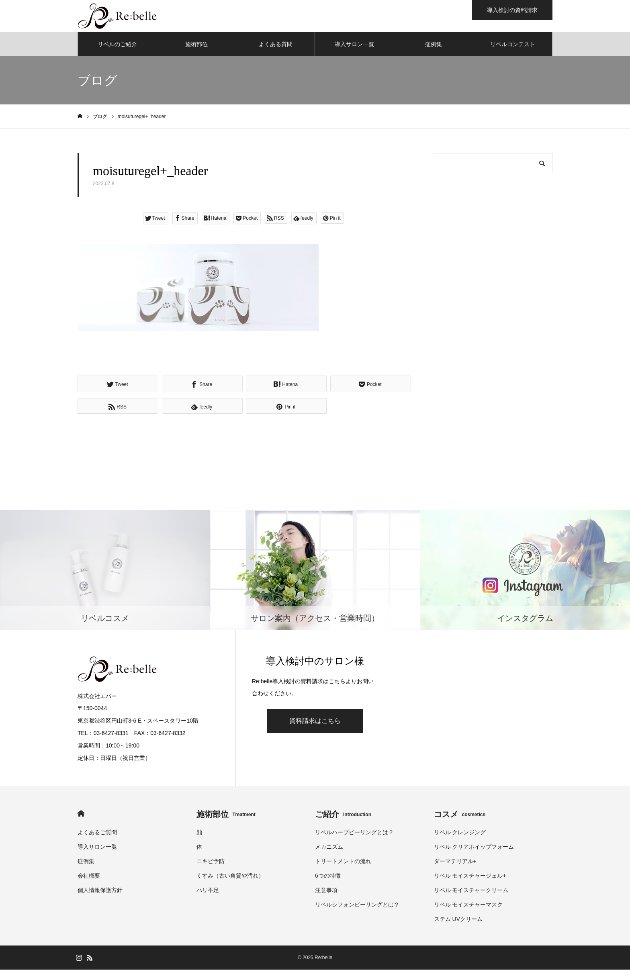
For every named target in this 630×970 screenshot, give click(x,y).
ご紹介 (343, 814)
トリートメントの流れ (343, 861)
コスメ (460, 814)
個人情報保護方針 (100, 890)
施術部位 (196, 44)
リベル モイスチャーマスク (468, 905)
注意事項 (326, 890)
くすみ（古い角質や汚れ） (230, 876)
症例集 (433, 44)
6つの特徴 (328, 876)
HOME (81, 814)
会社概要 (89, 876)
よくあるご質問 (97, 832)
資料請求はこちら (315, 721)
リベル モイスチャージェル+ (470, 876)
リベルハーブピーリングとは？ (354, 832)
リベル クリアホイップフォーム (474, 847)
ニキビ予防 (210, 861)
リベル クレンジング (460, 832)
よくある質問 (275, 44)
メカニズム (329, 847)
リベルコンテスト (512, 44)
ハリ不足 (207, 890)
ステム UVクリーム (458, 919)
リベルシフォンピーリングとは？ (357, 905)
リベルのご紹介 (117, 44)
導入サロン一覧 (354, 44)
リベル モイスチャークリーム (471, 890)
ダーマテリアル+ (455, 861)
